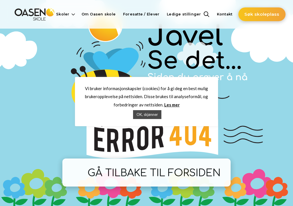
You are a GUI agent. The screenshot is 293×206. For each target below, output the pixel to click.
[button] (65, 14)
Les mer (172, 104)
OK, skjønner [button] (147, 114)
